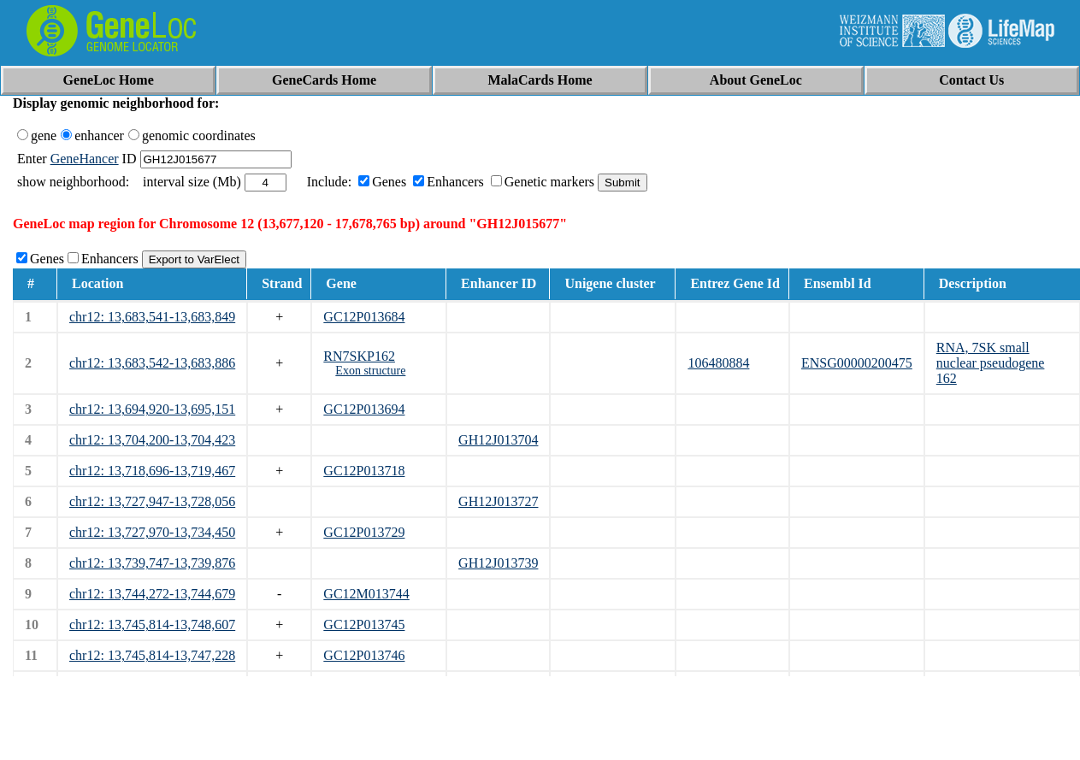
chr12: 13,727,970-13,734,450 (152, 532)
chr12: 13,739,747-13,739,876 (152, 563)
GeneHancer (84, 158)
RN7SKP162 (359, 356)
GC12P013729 (363, 532)
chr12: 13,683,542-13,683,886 (152, 363)
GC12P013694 (363, 409)
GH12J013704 (498, 440)
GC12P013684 (363, 316)
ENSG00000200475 (856, 363)
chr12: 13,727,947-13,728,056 (152, 501)
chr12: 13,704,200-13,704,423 (152, 440)
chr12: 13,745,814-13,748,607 (152, 624)
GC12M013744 (366, 593)
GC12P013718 (363, 470)
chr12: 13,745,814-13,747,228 (152, 655)
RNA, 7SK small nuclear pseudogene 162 (990, 363)
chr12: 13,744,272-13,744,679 (152, 593)
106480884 (718, 363)
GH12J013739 (498, 563)
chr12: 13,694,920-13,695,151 (152, 409)
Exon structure (370, 370)
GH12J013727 (498, 501)
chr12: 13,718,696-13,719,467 (152, 470)
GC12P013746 (363, 655)
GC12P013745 (363, 624)
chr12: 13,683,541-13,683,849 (152, 316)
